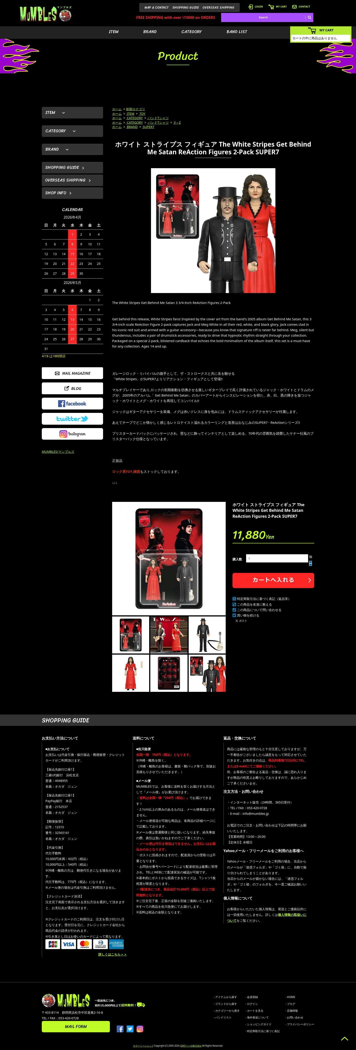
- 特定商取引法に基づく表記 (262, 1031)
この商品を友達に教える (254, 604)
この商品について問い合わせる (259, 610)
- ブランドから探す (225, 1004)
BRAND (150, 31)
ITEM (114, 31)
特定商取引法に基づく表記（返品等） (264, 598)
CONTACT (301, 6)
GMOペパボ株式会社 (190, 1045)
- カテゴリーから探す (227, 1011)
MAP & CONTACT (157, 7)
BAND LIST (237, 31)
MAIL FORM (76, 1026)
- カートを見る (254, 1011)
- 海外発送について (257, 1017)
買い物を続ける (248, 615)
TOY (142, 113)
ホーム (117, 109)
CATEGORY (191, 31)
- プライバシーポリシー (299, 1024)
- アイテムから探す (225, 997)
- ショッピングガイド (258, 1024)
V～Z (177, 122)
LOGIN (255, 6)
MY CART (277, 6)
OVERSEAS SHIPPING (218, 7)
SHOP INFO (55, 193)
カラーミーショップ (143, 1045)
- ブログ (290, 1004)
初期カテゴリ (135, 109)
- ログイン (251, 1004)
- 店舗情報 (291, 1011)
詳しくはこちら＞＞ (112, 954)
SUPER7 (148, 127)
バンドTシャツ (158, 118)
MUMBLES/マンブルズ (58, 451)
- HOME (290, 997)
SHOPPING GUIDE (185, 7)
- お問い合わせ (294, 1017)
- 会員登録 (251, 997)
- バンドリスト (223, 1017)
